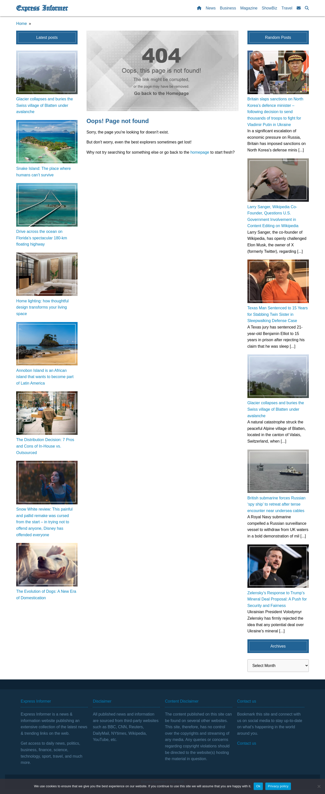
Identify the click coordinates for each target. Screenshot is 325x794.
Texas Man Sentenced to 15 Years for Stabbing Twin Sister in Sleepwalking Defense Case (277, 314)
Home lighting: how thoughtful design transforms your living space (42, 307)
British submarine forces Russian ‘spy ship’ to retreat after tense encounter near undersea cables (276, 504)
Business (228, 8)
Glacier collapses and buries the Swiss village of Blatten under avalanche (44, 105)
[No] (318, 786)
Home (21, 23)
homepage (199, 152)
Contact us (246, 743)
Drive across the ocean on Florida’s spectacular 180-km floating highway (41, 237)
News (211, 8)
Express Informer (42, 8)
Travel (286, 8)
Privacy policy (278, 786)
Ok (258, 786)
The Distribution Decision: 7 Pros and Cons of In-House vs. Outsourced (45, 446)
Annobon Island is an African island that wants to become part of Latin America (44, 376)
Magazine (248, 8)
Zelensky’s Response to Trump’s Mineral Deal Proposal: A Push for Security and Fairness (277, 599)
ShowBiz (269, 8)
